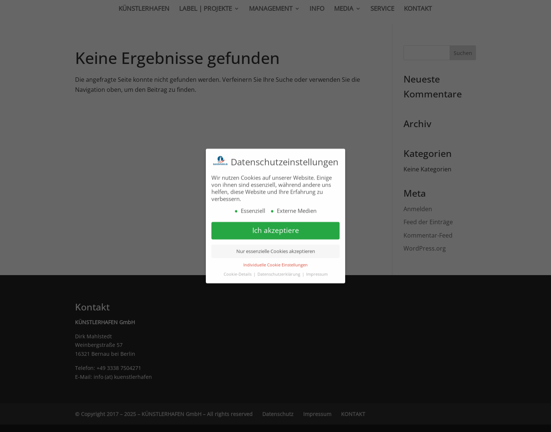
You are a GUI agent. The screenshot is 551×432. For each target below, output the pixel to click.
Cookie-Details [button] (238, 271)
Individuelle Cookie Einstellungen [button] (275, 262)
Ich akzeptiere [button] (275, 227)
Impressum (317, 271)
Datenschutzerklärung (279, 271)
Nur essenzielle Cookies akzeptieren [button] (275, 248)
